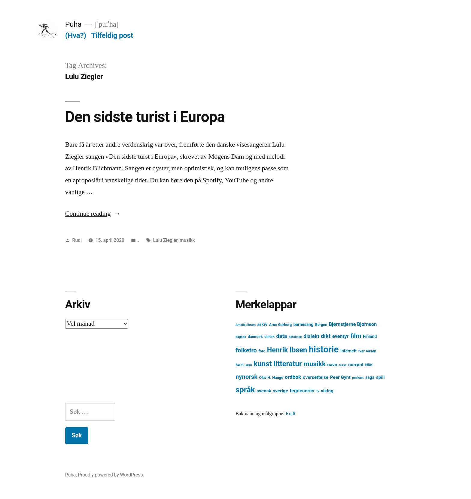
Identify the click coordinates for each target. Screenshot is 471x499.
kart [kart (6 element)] (239, 364)
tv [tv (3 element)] (318, 391)
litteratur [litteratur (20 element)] (287, 364)
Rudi (77, 240)
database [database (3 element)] (295, 337)
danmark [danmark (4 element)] (255, 336)
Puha (73, 24)
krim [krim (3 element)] (248, 365)
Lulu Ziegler (165, 240)
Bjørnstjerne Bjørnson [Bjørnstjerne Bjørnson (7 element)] (353, 324)
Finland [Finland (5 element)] (370, 336)
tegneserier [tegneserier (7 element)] (302, 391)
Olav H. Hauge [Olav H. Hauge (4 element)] (271, 377)
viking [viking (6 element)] (327, 391)
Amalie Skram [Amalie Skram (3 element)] (245, 325)
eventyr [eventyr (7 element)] (340, 336)
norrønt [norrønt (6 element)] (355, 364)
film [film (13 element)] (355, 335)
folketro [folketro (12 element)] (246, 350)
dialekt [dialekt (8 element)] (311, 336)
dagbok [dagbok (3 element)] (240, 337)
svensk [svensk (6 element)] (264, 391)
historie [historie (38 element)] (324, 349)
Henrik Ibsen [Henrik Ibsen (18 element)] (287, 350)
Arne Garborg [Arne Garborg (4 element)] (280, 324)
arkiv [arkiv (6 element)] (262, 324)
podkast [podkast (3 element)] (357, 378)
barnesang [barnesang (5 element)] (303, 324)
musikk (187, 240)
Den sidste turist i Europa (145, 117)
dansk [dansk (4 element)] (269, 336)
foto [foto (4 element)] (262, 351)
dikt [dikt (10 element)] (325, 336)
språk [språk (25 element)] (245, 389)
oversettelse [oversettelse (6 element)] (315, 377)
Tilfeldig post (112, 35)
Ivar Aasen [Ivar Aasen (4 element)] (367, 351)
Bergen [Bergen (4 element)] (321, 324)
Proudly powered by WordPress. (111, 475)
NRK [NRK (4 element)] (369, 365)
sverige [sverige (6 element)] (280, 391)
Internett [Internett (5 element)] (348, 350)
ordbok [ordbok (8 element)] (293, 377)
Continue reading (93, 213)
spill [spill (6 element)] (380, 377)
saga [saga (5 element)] (369, 377)
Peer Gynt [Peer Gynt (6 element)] (340, 377)
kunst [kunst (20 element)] (263, 364)
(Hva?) (75, 35)
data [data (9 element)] (281, 336)
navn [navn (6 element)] (332, 364)
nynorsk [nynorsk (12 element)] (246, 376)
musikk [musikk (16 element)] (314, 364)
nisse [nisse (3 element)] (343, 365)
